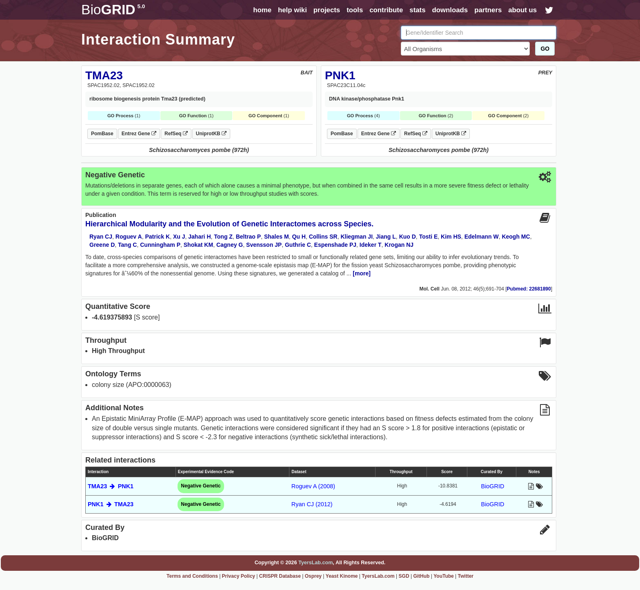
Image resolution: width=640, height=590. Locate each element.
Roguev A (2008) (313, 486)
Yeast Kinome (342, 576)
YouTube (443, 576)
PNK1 (340, 75)
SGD (404, 576)
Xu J (179, 236)
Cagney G (229, 244)
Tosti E (428, 236)
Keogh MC (516, 236)
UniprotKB (211, 133)
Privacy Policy (238, 576)
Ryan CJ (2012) (312, 504)
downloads (450, 10)
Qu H (298, 236)
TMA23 (104, 75)
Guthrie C (298, 244)
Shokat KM (198, 244)
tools (355, 10)
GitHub (421, 576)
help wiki (292, 10)
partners (488, 10)
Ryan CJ (100, 236)
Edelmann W (481, 236)
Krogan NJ (398, 244)
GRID (113, 9)
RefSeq (176, 133)
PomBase (102, 133)
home (262, 10)
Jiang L (386, 236)
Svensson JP (264, 244)
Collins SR (323, 236)
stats (417, 10)
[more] (362, 273)
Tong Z (223, 236)
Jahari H (199, 236)
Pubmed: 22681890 (529, 289)
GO (544, 48)
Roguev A (129, 236)
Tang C (127, 244)
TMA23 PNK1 (110, 486)
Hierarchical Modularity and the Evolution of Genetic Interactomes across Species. (229, 224)
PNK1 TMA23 (110, 504)
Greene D (102, 244)
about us (522, 10)
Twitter (465, 576)
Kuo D (407, 236)
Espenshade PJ (335, 244)
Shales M (276, 236)
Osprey (313, 576)
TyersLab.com (315, 562)
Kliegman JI (356, 236)
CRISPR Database (280, 576)
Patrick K (157, 236)
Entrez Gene (139, 133)
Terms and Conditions (192, 576)
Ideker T (371, 244)
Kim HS (451, 236)
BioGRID (492, 486)
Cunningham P (160, 244)
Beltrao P (248, 236)
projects (326, 10)
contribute (386, 10)
